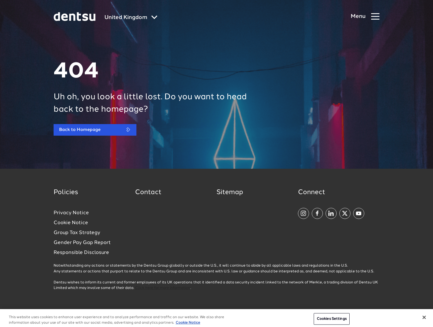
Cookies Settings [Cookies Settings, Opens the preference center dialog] (332, 321)
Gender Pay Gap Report (82, 242)
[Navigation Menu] (365, 16)
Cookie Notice (71, 222)
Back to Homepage (95, 129)
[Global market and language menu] (130, 18)
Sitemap (229, 192)
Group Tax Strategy (77, 232)
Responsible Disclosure (81, 252)
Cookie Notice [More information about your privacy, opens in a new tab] (188, 324)
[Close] (424, 319)
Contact (148, 192)
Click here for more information (162, 288)
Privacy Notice (71, 212)
